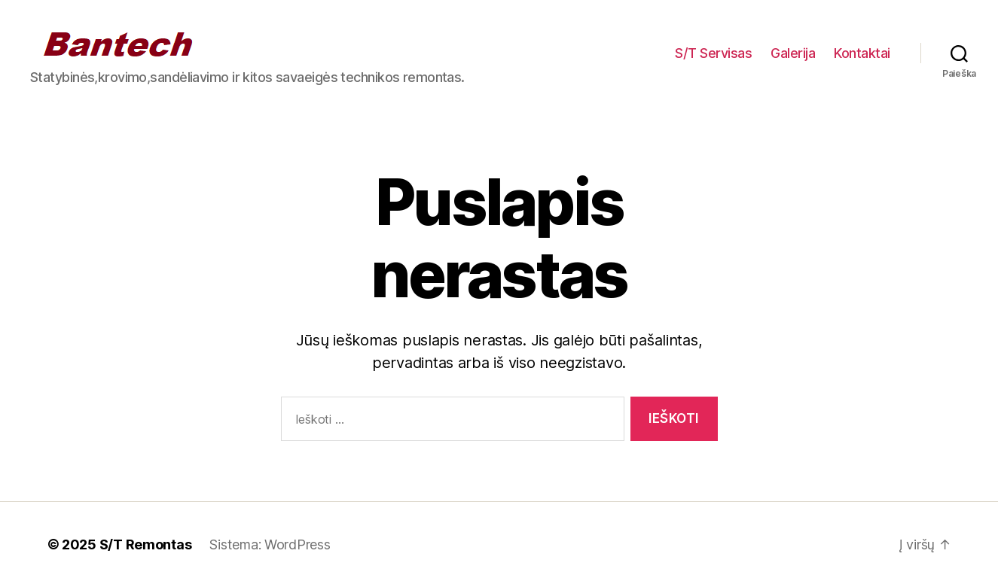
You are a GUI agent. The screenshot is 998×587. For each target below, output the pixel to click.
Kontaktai (862, 53)
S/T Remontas (145, 544)
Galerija (793, 53)
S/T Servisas (713, 53)
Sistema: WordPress (269, 544)
